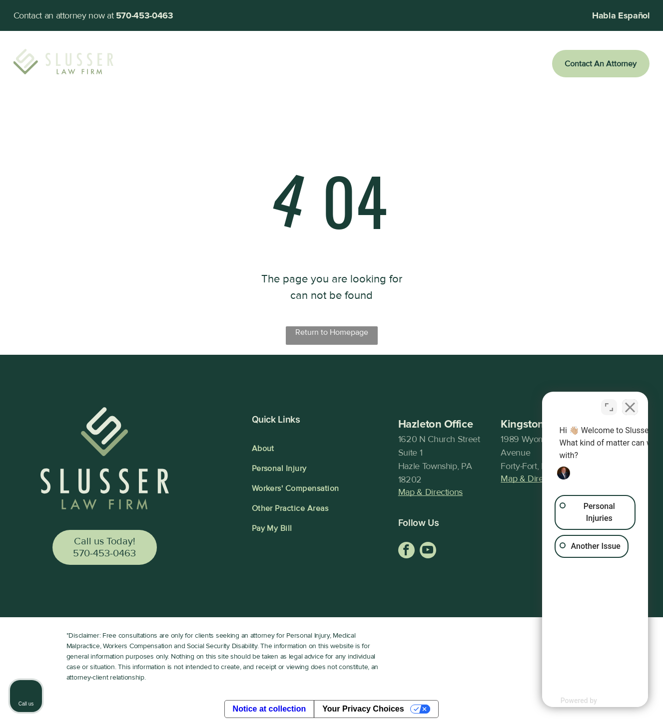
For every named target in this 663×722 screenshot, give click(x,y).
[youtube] (428, 551)
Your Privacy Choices (363, 709)
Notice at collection (269, 709)
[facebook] (406, 551)
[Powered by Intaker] (578, 701)
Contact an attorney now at (63, 15)
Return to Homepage (331, 332)
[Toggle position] (609, 403)
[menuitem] (181, 63)
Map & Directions (430, 491)
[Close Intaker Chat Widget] (630, 403)
